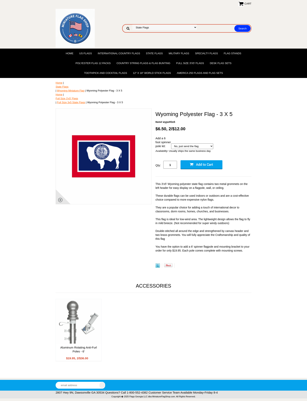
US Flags (85, 53)
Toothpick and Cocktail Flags (105, 73)
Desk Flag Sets (221, 63)
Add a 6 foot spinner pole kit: (163, 142)
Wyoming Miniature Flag (70, 90)
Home (69, 53)
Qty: (158, 165)
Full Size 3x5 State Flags (71, 102)
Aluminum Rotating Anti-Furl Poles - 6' (78, 349)
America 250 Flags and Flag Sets (200, 73)
